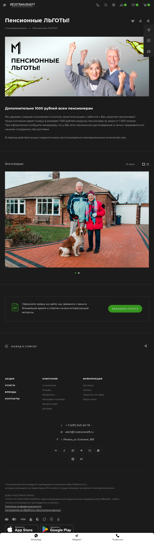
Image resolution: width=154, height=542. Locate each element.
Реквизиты (48, 394)
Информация (93, 378)
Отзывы (46, 390)
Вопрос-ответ (50, 404)
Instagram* (72, 450)
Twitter (64, 450)
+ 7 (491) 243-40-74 (77, 425)
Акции (9, 378)
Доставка (88, 385)
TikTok (81, 459)
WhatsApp (98, 450)
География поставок (53, 399)
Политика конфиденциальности (23, 506)
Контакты (12, 398)
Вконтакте (55, 450)
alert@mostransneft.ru (79, 432)
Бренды (10, 392)
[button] (75, 273)
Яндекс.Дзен (72, 459)
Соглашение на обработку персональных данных (33, 510)
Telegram (81, 450)
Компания (50, 378)
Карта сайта (90, 399)
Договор (47, 408)
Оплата (87, 390)
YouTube (89, 450)
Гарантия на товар (93, 394)
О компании (49, 385)
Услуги (10, 385)
